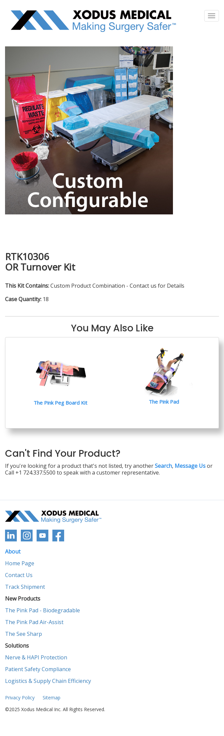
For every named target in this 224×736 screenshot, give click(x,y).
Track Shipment (25, 586)
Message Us (190, 465)
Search (163, 465)
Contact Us (19, 575)
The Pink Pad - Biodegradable (42, 610)
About (12, 551)
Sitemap (51, 697)
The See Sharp (23, 634)
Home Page (19, 563)
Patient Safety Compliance (38, 669)
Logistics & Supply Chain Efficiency (48, 681)
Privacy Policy (20, 697)
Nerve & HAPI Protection (36, 657)
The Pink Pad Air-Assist (34, 622)
